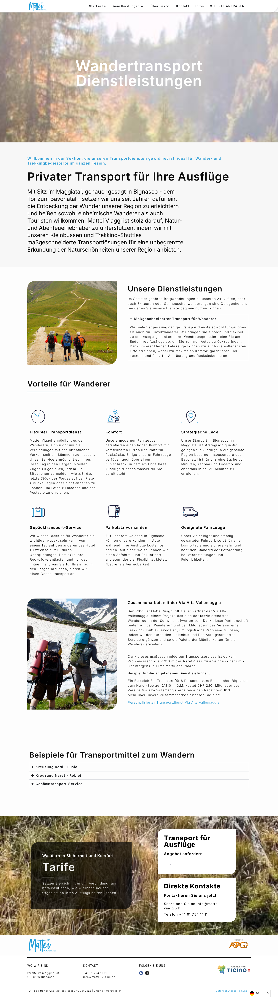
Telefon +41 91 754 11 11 (186, 914)
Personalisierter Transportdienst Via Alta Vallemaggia (174, 702)
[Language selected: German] (259, 993)
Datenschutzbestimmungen (233, 990)
